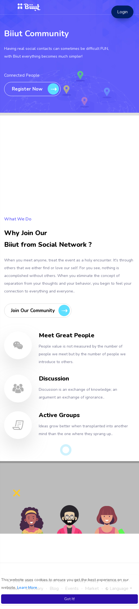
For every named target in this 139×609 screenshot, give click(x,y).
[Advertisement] (69, 176)
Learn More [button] (27, 587)
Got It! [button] (69, 599)
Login (122, 12)
